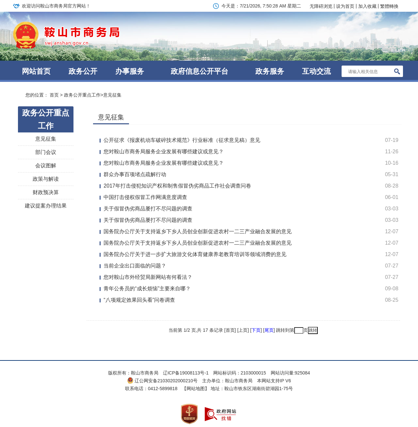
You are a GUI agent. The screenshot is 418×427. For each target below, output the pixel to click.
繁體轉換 (389, 6)
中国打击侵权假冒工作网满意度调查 (145, 197)
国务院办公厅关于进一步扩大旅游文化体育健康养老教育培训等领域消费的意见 (195, 254)
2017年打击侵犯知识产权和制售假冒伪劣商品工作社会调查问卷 (177, 186)
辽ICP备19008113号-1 (186, 372)
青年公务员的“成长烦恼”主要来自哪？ (147, 288)
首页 (54, 95)
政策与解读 (46, 179)
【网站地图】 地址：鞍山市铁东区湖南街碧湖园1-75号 (237, 388)
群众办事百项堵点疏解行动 (135, 174)
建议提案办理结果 (46, 205)
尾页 (269, 330)
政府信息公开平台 (199, 71)
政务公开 (83, 71)
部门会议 (45, 152)
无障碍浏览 (321, 6)
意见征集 (112, 95)
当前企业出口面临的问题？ (135, 265)
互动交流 (316, 71)
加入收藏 (367, 6)
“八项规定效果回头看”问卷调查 (139, 300)
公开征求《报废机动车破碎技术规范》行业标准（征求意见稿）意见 (182, 140)
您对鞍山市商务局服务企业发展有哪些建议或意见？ (164, 151)
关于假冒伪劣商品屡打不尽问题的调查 (148, 208)
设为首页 (345, 6)
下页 (256, 330)
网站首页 (36, 71)
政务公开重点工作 (82, 95)
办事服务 (129, 71)
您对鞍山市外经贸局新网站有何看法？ (148, 277)
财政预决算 (46, 192)
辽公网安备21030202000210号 (162, 380)
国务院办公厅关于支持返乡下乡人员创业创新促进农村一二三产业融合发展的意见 (198, 231)
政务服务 (269, 71)
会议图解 (45, 165)
